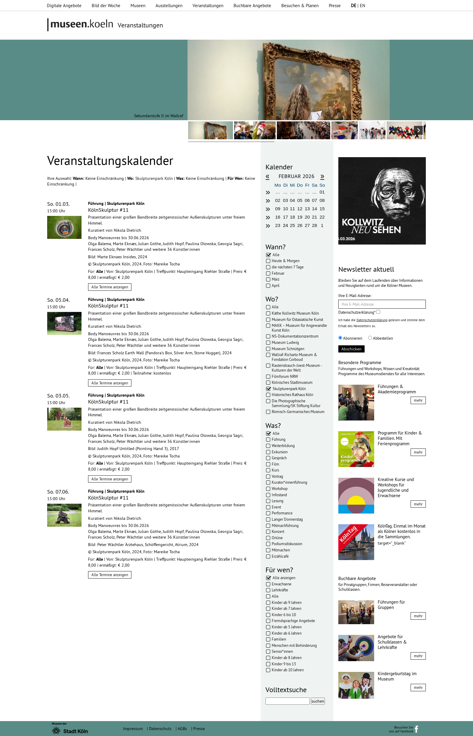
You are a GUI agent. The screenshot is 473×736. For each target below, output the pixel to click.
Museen (137, 5)
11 (292, 208)
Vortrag (277, 476)
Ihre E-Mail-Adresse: (354, 295)
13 (307, 208)
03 (285, 200)
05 (299, 200)
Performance (282, 513)
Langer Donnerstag (287, 519)
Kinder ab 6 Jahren (287, 633)
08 (322, 200)
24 (285, 225)
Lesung (277, 500)
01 (322, 191)
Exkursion (280, 451)
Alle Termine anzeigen (109, 286)
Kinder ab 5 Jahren (287, 626)
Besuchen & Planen (300, 5)
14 (314, 208)
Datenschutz (160, 728)
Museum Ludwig (285, 342)
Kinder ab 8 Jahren (287, 657)
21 (314, 216)
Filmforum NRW (285, 376)
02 (277, 200)
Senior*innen (282, 651)
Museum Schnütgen (288, 348)
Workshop (280, 488)
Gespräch (279, 457)
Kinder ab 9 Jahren (287, 602)
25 (292, 225)
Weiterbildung (283, 445)
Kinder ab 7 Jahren (286, 608)
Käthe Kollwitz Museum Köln (295, 313)
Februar (278, 273)
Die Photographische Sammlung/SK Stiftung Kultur (296, 403)
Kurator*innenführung (289, 482)
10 (285, 208)
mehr (418, 400)
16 (277, 216)
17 (285, 216)
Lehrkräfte (280, 589)
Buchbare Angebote (252, 5)
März (276, 279)
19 (299, 216)
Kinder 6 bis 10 (284, 614)
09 (277, 208)
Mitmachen (281, 550)
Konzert (278, 531)
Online (277, 537)
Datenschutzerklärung (372, 320)
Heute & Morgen (286, 260)
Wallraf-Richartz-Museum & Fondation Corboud (294, 357)
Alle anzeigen (284, 577)
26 (299, 225)
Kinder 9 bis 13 (284, 663)
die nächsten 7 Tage (288, 267)
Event (276, 507)
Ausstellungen (169, 5)
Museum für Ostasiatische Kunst (297, 319)
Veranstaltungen (208, 5)
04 (292, 200)
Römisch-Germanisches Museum (298, 411)
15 (322, 208)
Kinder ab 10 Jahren (288, 669)
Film (275, 464)
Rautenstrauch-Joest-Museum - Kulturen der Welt (297, 367)
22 (322, 216)
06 (307, 200)
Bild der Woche (106, 5)
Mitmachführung (285, 525)
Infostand (279, 494)
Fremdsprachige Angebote (293, 620)
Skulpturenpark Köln (154, 178)
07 (314, 200)
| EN (358, 5)
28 (314, 225)
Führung (278, 439)
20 (307, 216)
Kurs (275, 470)
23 (277, 225)
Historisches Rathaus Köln (292, 394)
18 (292, 216)
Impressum (133, 728)
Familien (279, 639)
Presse (335, 5)
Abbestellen (380, 338)
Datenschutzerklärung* (359, 312)
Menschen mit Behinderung (294, 645)
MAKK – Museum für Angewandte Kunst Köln (299, 328)
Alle (276, 254)
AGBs (182, 728)
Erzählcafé (280, 556)
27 (307, 225)
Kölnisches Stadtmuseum (292, 382)
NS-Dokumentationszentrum (295, 336)
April (276, 285)
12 (299, 208)
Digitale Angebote (64, 5)
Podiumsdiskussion (287, 543)
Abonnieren (350, 338)
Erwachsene (281, 584)
